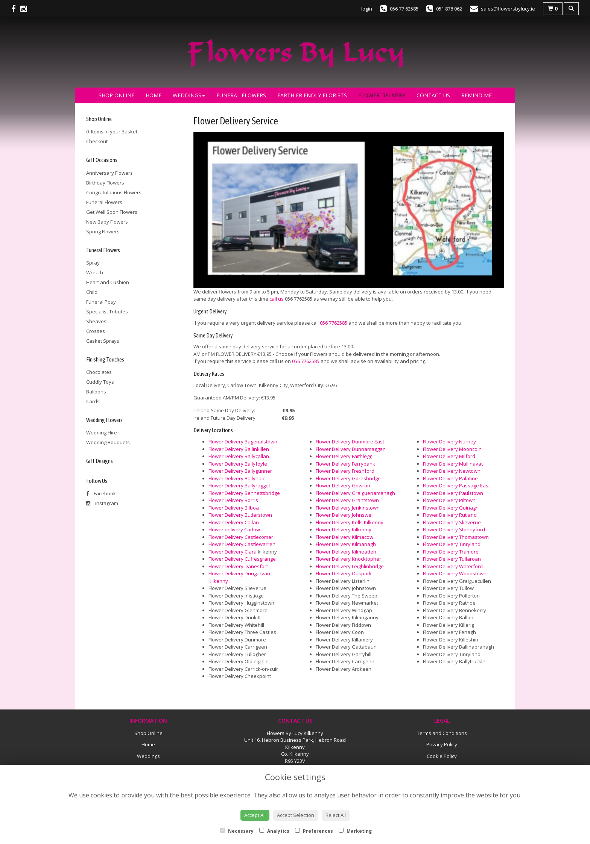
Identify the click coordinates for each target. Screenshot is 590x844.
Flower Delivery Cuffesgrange (242, 558)
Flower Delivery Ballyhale (237, 478)
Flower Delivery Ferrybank (345, 463)
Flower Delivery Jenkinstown (348, 507)
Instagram (102, 503)
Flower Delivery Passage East (456, 485)
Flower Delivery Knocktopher (348, 558)
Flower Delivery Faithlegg (344, 456)
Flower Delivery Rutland (450, 514)
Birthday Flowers (105, 182)
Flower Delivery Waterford (453, 566)
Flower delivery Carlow (234, 529)
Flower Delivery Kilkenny (343, 529)
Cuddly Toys (100, 381)
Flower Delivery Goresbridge (348, 478)
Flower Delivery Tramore (451, 551)
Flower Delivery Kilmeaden (346, 551)
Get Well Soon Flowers (111, 212)
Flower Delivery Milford (449, 456)
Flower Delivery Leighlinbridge (350, 566)
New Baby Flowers (107, 221)
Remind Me (476, 95)
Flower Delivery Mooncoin (452, 449)
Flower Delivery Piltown (449, 500)
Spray (93, 262)
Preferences (314, 831)
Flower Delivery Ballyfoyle (237, 463)
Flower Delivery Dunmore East (350, 441)
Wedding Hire (101, 432)
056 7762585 (333, 322)
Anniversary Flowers (109, 172)
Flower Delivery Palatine (450, 478)
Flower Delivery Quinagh (451, 507)
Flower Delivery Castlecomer (240, 537)
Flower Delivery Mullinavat (453, 463)
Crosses (95, 331)
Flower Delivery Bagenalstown (242, 441)
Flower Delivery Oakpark (344, 573)
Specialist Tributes (107, 311)
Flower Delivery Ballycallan (238, 456)
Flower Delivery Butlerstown (240, 514)
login (366, 8)
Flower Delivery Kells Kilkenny (349, 522)
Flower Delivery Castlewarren (241, 544)
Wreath (94, 272)
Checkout (97, 141)
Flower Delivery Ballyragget (239, 485)
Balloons (96, 391)
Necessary (237, 831)
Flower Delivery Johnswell (345, 514)
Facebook (101, 493)
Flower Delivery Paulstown (453, 493)
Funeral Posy (101, 301)
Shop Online (116, 95)
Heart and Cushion (107, 282)
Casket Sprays (102, 340)
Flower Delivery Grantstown (347, 500)
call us (276, 298)
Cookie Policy (442, 756)
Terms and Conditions (442, 733)
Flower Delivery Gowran (343, 485)
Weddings (189, 95)
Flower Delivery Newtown (452, 470)
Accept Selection (295, 815)
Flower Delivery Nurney (449, 441)
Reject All (335, 815)
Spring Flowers (103, 231)
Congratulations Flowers (113, 192)
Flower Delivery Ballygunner (240, 470)
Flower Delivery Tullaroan (452, 558)
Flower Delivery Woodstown (455, 573)
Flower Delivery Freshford (345, 470)
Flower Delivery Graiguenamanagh (355, 493)
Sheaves (96, 321)
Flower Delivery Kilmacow (344, 537)
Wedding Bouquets (108, 442)
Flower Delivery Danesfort (238, 566)
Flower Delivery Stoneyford (454, 529)
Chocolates (99, 372)
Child (91, 292)
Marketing (355, 831)
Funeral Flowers (241, 95)
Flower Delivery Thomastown (456, 537)
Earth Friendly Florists (312, 95)
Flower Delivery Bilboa (233, 507)
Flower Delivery (381, 95)
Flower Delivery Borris (233, 500)
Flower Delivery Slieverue (452, 522)
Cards (93, 401)
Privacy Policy (441, 744)
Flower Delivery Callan (233, 522)
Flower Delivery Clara (232, 551)
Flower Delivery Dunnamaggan (351, 449)
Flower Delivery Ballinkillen (238, 449)
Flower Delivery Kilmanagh (346, 544)
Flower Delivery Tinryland (452, 544)
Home (153, 95)
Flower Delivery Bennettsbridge (244, 493)
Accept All (255, 815)
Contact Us (433, 95)
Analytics (274, 831)
